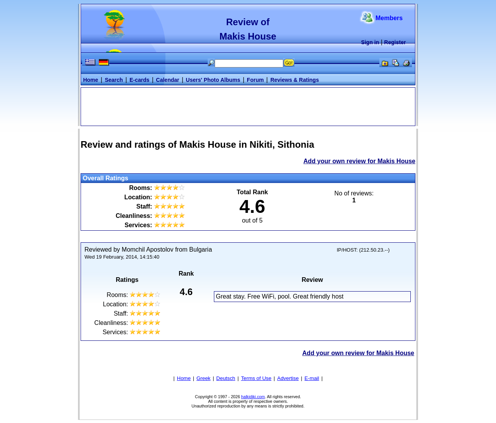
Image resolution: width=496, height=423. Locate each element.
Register (395, 42)
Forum (255, 80)
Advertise (288, 378)
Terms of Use (256, 378)
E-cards (139, 80)
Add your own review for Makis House (359, 161)
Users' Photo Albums (213, 80)
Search (114, 80)
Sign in (370, 42)
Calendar (167, 80)
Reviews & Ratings (294, 80)
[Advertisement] (248, 105)
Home (90, 80)
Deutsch (225, 378)
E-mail (312, 378)
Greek (203, 378)
